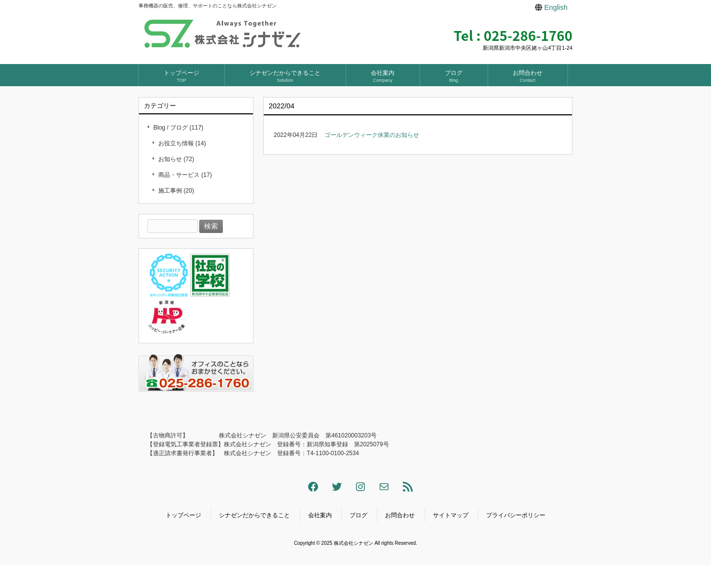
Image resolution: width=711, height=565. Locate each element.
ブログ (358, 515)
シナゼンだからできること (254, 515)
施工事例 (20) (176, 190)
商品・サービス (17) (185, 174)
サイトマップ (450, 515)
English (556, 7)
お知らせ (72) (176, 159)
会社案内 (320, 515)
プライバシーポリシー (515, 515)
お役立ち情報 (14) (182, 143)
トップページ (183, 515)
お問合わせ (400, 515)
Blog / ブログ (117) (178, 127)
